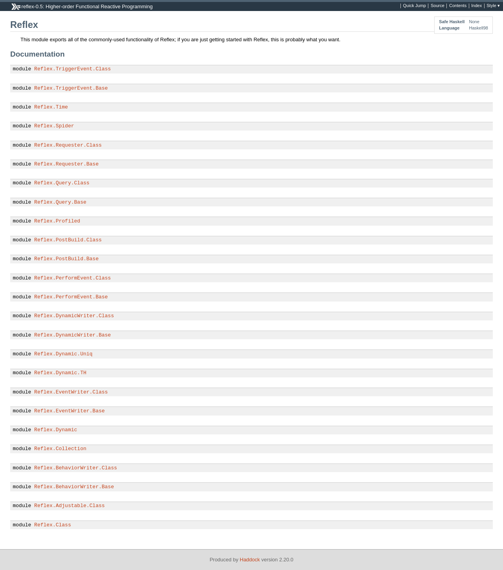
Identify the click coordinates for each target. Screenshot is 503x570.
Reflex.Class (52, 525)
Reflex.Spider (54, 126)
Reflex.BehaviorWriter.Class (75, 468)
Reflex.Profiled (57, 221)
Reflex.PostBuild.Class (68, 240)
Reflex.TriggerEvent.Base (71, 88)
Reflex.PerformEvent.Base (71, 297)
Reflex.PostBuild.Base (66, 259)
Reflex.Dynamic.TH (60, 373)
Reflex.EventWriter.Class (71, 392)
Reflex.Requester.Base (66, 164)
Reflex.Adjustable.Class (69, 505)
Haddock (250, 560)
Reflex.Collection (60, 448)
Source (437, 6)
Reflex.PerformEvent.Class (72, 278)
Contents (457, 6)
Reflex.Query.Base (60, 202)
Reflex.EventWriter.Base (69, 411)
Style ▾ (493, 6)
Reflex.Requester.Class (68, 145)
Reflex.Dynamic (55, 430)
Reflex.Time (51, 107)
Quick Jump (414, 6)
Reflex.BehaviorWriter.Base (74, 487)
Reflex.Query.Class (61, 183)
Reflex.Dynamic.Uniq (63, 354)
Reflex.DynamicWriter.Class (74, 316)
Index (476, 6)
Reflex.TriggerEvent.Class (72, 69)
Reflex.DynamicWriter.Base (72, 335)
